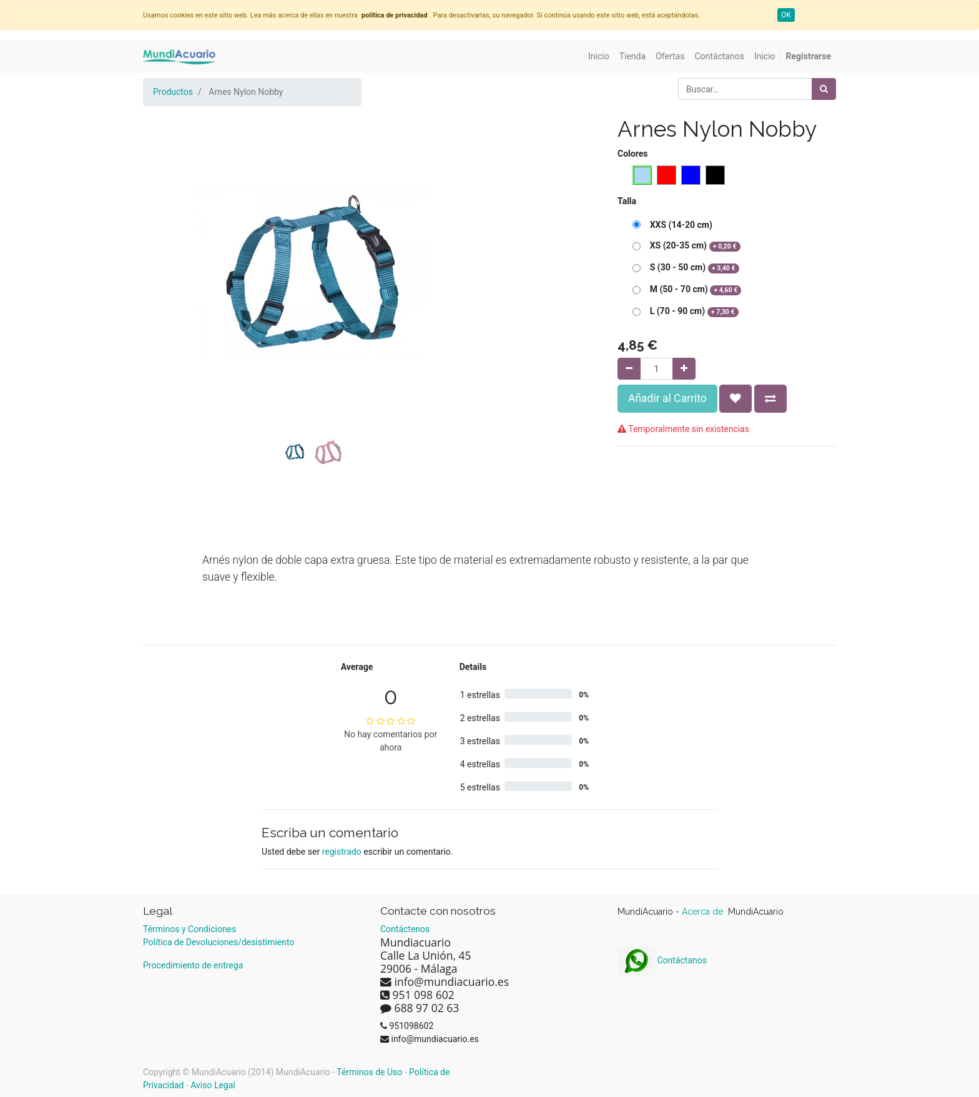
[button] (168, 241)
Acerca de (704, 912)
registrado (342, 852)
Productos (173, 92)
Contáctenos (405, 929)
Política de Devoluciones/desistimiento (218, 942)
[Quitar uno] (629, 369)
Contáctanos (662, 960)
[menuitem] (598, 56)
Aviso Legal (212, 1085)
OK (786, 15)
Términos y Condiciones (189, 929)
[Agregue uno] (684, 369)
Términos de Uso (369, 1072)
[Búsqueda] (824, 89)
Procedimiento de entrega (193, 965)
